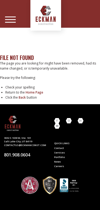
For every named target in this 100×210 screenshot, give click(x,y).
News (57, 161)
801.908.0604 (17, 155)
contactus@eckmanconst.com (25, 145)
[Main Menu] (10, 20)
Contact (59, 148)
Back (22, 97)
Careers (59, 166)
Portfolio (59, 157)
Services (59, 152)
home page (34, 92)
